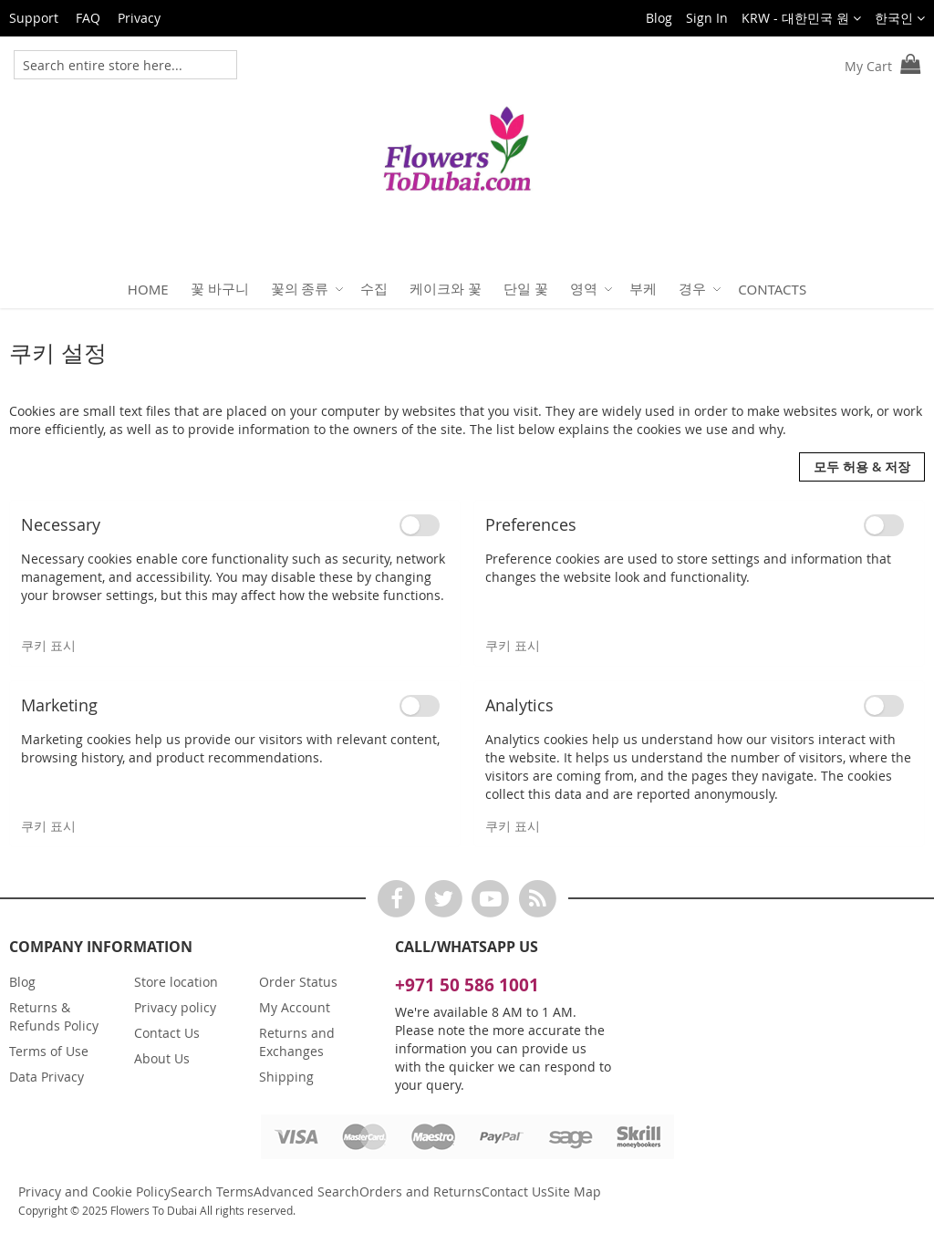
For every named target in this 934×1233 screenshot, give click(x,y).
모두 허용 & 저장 (862, 466)
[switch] (420, 525)
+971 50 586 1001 (467, 985)
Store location (176, 981)
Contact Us (167, 1032)
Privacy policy (175, 1007)
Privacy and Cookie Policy (94, 1191)
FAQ (88, 17)
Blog (659, 17)
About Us (162, 1058)
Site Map (574, 1191)
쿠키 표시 (48, 645)
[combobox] (111, 64)
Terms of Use (48, 1051)
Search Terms (212, 1191)
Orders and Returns (420, 1191)
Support (33, 17)
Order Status (298, 981)
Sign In (707, 17)
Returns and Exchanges (297, 1042)
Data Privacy (46, 1076)
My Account (294, 1007)
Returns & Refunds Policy (54, 1016)
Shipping (286, 1076)
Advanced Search (306, 1191)
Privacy (139, 17)
